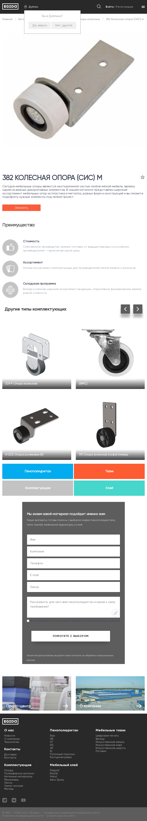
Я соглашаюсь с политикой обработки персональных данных (73, 620)
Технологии (11, 741)
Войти (110, 6)
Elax (52, 735)
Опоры (8, 770)
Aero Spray (57, 779)
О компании (12, 738)
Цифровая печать (107, 735)
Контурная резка (61, 757)
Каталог (24, 19)
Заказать (21, 207)
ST (51, 741)
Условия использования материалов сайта (71, 812)
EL (51, 751)
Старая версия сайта (60, 815)
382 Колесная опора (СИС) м (124, 19)
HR (51, 738)
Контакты (10, 757)
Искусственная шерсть (111, 747)
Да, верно (39, 25)
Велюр (100, 738)
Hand (53, 776)
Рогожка (101, 751)
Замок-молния (13, 785)
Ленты (8, 782)
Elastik (54, 773)
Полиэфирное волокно (19, 773)
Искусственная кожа (109, 744)
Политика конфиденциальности (22, 815)
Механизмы (11, 779)
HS (51, 744)
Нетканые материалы (18, 776)
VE (51, 747)
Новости (9, 735)
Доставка (10, 754)
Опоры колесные (89, 19)
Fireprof (54, 770)
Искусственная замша (110, 741)
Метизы (9, 788)
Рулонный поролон (62, 754)
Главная (7, 19)
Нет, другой (63, 25)
